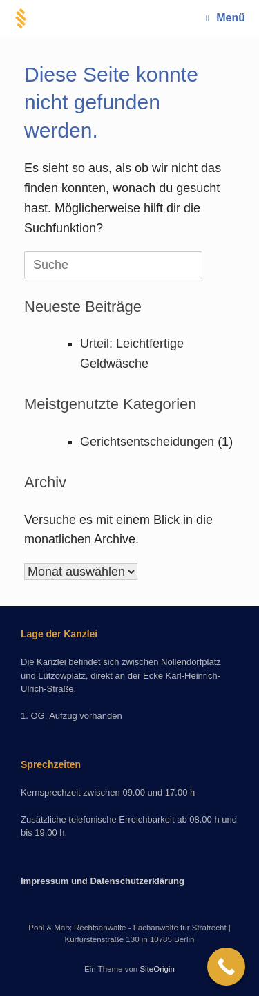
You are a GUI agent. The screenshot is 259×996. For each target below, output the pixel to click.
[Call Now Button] (226, 967)
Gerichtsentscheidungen (147, 442)
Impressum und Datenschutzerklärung (102, 881)
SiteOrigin (157, 969)
